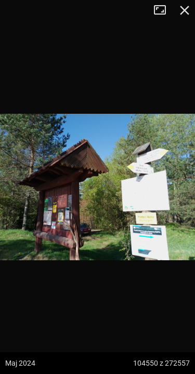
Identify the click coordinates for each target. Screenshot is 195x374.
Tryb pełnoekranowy (163, 10)
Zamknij (184, 10)
